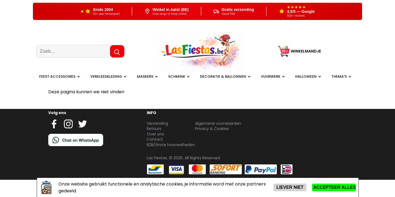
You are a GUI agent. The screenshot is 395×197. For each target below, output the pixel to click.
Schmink (176, 76)
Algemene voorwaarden (218, 123)
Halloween (306, 76)
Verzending (157, 123)
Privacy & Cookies (212, 128)
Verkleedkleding (106, 76)
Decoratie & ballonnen (223, 76)
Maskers (145, 76)
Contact (155, 139)
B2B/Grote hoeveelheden (171, 144)
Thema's (339, 76)
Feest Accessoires (57, 76)
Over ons (155, 134)
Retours (154, 128)
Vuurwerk (270, 76)
